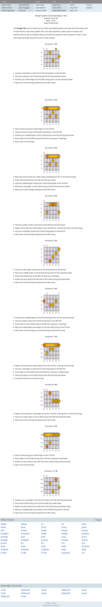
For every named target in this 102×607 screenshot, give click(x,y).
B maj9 (43, 530)
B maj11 (65, 530)
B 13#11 (4, 553)
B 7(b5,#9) (4, 549)
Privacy (48, 603)
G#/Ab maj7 (66, 593)
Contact (54, 603)
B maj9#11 (5, 533)
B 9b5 (64, 549)
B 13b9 (23, 553)
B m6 (23, 537)
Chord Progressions (8, 10)
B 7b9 (43, 546)
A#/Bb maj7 (5, 596)
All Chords (22, 10)
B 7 (42, 524)
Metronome (56, 5)
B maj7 (84, 527)
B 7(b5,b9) (85, 546)
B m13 (84, 537)
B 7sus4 (24, 530)
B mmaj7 (44, 540)
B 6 (22, 543)
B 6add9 (65, 533)
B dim (84, 524)
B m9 (43, 537)
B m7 (3, 530)
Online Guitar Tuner (59, 10)
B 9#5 (84, 549)
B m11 (64, 537)
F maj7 (3, 593)
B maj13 (85, 530)
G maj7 (44, 593)
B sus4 (64, 527)
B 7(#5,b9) (25, 549)
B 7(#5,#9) (45, 549)
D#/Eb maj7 (66, 590)
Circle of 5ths (57, 8)
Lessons (72, 5)
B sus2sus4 (66, 553)
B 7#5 (23, 546)
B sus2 (43, 527)
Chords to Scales (41, 10)
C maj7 (3, 590)
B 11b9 (43, 553)
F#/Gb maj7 (25, 593)
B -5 (83, 553)
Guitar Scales (40, 5)
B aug (23, 527)
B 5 (63, 524)
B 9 (42, 543)
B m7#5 (4, 543)
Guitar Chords (6, 5)
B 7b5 (3, 546)
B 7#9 (64, 546)
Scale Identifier (40, 8)
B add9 (43, 533)
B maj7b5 (85, 533)
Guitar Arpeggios (24, 8)
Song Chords (74, 8)
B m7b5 (85, 540)
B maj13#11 (25, 533)
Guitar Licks (73, 10)
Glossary (89, 8)
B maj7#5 (4, 537)
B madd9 (4, 540)
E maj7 (84, 590)
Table (98, 520)
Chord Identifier (24, 5)
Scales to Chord (7, 8)
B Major (4, 524)
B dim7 (3, 527)
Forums (89, 5)
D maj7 (44, 590)
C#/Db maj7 (25, 590)
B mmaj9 (65, 540)
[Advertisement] (51, 91)
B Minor (24, 524)
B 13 (83, 543)
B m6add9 (25, 540)
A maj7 (84, 593)
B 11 (63, 543)
